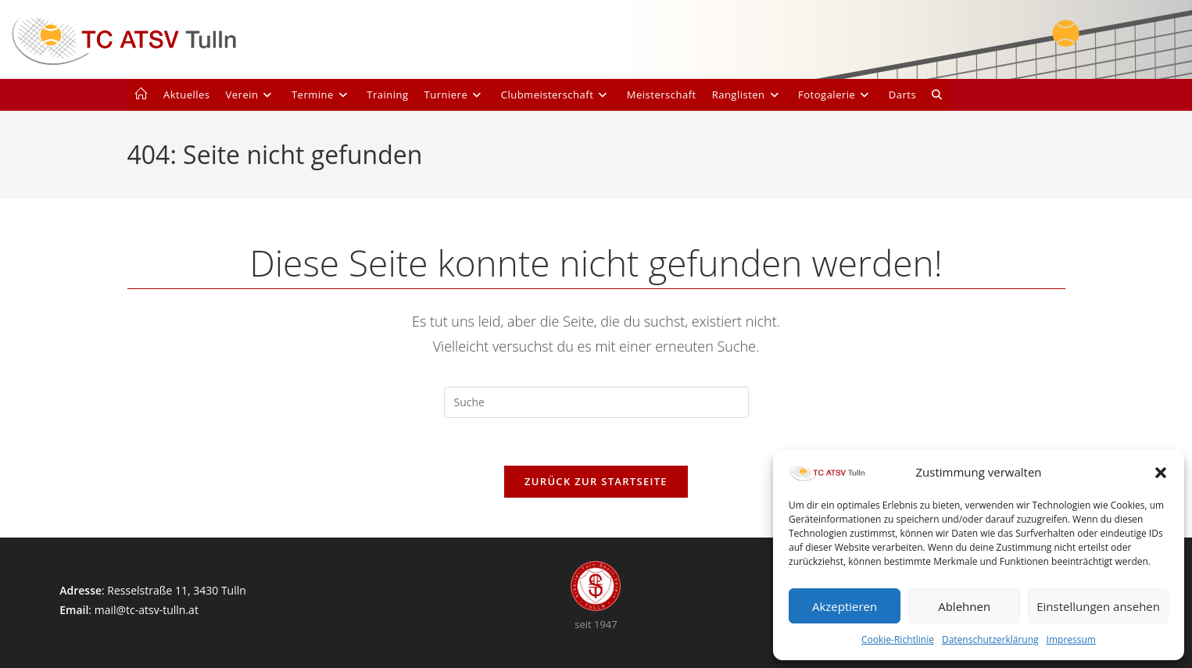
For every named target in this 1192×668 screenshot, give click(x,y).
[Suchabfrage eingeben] (596, 402)
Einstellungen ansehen (1098, 606)
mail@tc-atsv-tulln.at (147, 609)
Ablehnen (964, 606)
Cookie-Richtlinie (897, 639)
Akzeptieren (844, 606)
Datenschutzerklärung (990, 639)
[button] (1161, 472)
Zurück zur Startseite (596, 481)
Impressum (1071, 639)
